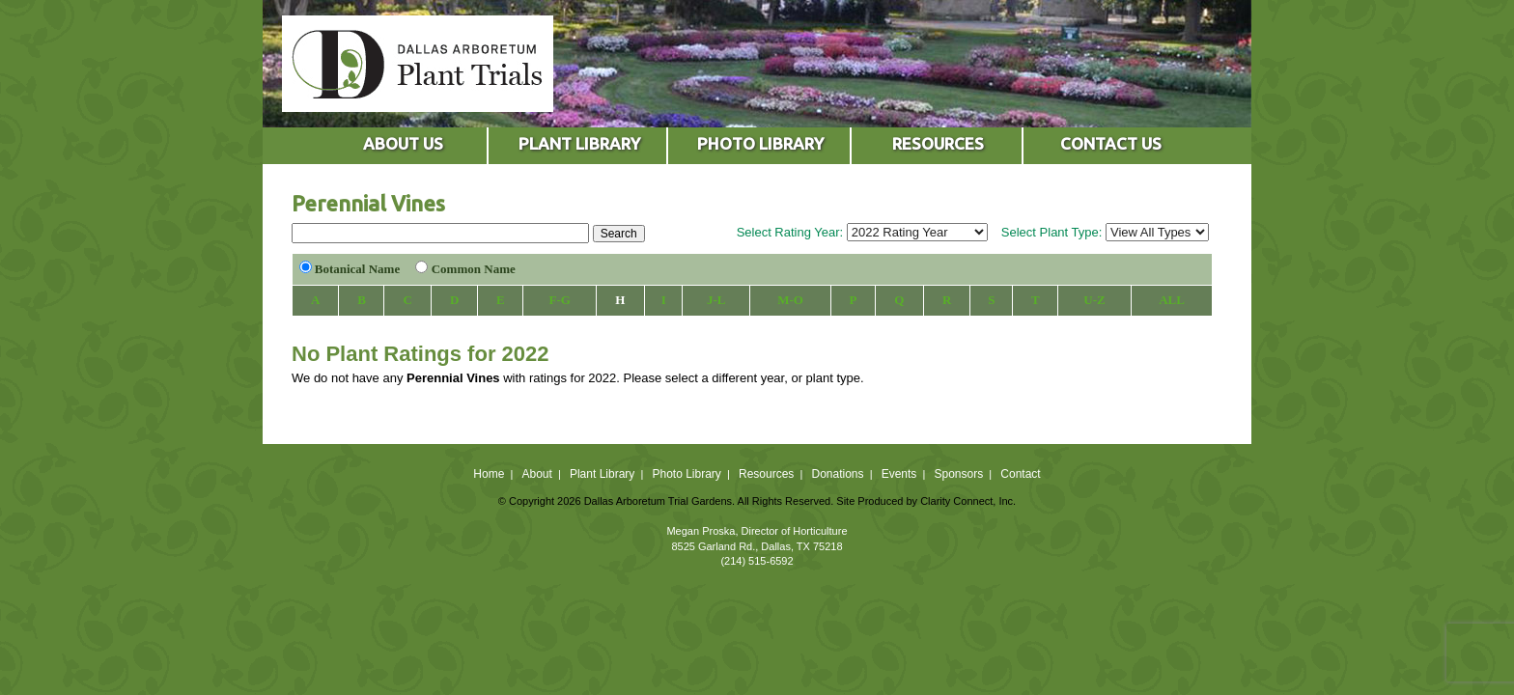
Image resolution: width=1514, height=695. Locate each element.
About (536, 474)
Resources (766, 474)
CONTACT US (1111, 143)
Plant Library (602, 474)
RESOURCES (938, 143)
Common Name (474, 269)
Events (899, 474)
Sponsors (959, 474)
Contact (1020, 474)
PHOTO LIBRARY (760, 143)
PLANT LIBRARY (579, 143)
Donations (837, 474)
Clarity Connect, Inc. (968, 501)
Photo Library (686, 474)
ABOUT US (403, 143)
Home (488, 474)
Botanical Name (357, 269)
